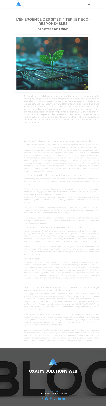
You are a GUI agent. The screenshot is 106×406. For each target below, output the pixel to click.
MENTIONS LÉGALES (52, 391)
